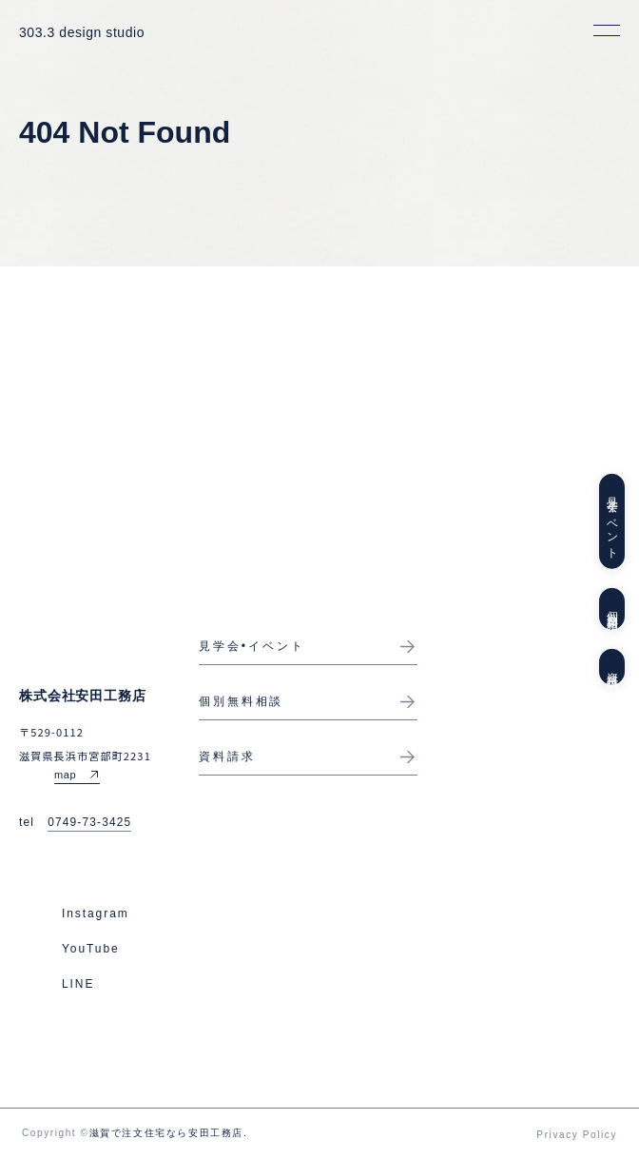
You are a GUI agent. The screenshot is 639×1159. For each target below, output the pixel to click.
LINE (78, 984)
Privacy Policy (576, 1135)
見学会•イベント (252, 646)
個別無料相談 (612, 608)
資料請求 (612, 666)
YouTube (91, 948)
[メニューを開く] (606, 30)
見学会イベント (612, 521)
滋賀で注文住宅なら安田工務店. (168, 1133)
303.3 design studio (82, 32)
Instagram (95, 913)
